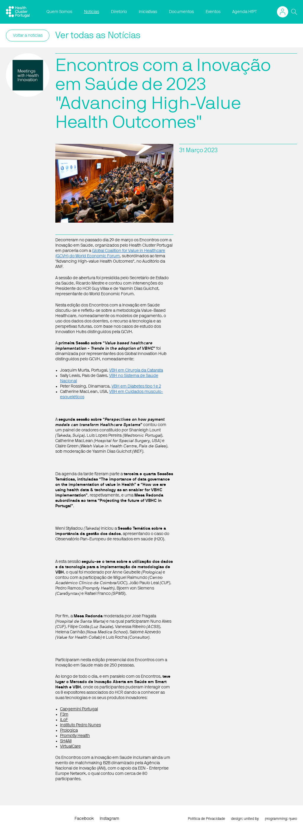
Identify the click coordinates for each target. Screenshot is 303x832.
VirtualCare (70, 746)
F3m (64, 714)
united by (251, 818)
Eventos (213, 12)
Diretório (119, 12)
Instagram (109, 819)
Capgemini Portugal (79, 709)
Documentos (181, 12)
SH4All (66, 741)
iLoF (64, 720)
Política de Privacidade (206, 818)
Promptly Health (75, 736)
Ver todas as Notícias (98, 35)
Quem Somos (59, 12)
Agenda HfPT (244, 12)
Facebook (84, 819)
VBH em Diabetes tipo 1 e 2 (136, 386)
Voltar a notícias (28, 35)
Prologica (69, 730)
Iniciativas (148, 12)
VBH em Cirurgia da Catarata (136, 370)
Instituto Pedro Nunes (80, 725)
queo (293, 818)
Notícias (91, 12)
